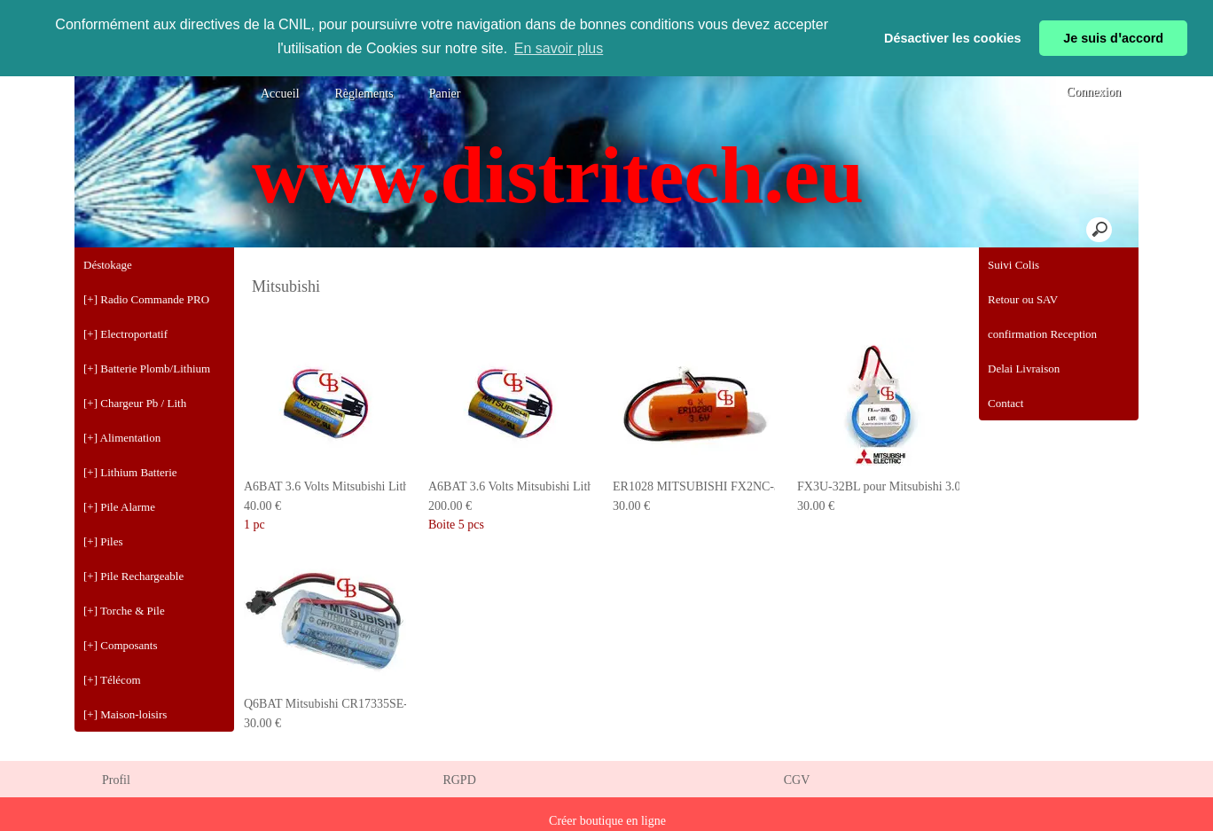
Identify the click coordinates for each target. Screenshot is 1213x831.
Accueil (280, 93)
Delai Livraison (1024, 368)
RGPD (458, 780)
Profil (116, 780)
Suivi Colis (1013, 264)
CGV (797, 780)
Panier (445, 93)
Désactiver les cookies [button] (952, 38)
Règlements (364, 93)
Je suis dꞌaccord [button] (1113, 38)
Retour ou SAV (1023, 299)
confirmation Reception (1042, 334)
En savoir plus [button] (559, 48)
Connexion (1092, 91)
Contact (1005, 403)
